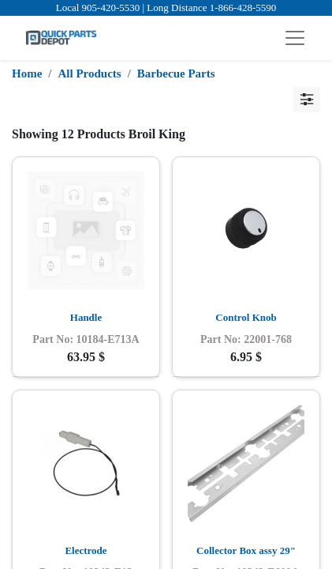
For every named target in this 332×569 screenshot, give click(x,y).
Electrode (85, 550)
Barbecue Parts (176, 73)
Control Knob (245, 317)
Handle (86, 317)
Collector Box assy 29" (246, 550)
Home (27, 73)
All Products (89, 73)
